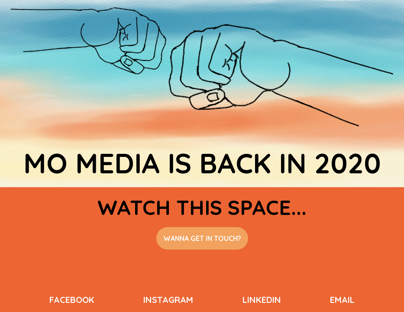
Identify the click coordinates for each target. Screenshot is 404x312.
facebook (71, 299)
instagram (168, 299)
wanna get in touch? (202, 238)
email (342, 299)
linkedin (261, 299)
